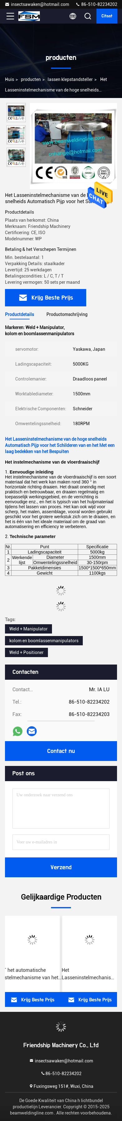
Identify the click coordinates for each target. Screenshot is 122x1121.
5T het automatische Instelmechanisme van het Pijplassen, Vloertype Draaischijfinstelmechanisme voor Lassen (32, 974)
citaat (106, 16)
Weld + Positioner (26, 652)
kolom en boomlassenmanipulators (43, 640)
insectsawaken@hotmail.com (37, 4)
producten (31, 79)
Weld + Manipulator (28, 628)
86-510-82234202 (96, 4)
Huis (9, 79)
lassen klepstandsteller (70, 79)
